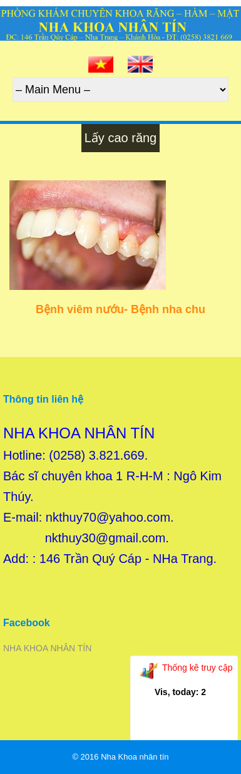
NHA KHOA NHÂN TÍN (47, 648)
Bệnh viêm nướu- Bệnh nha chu (120, 309)
